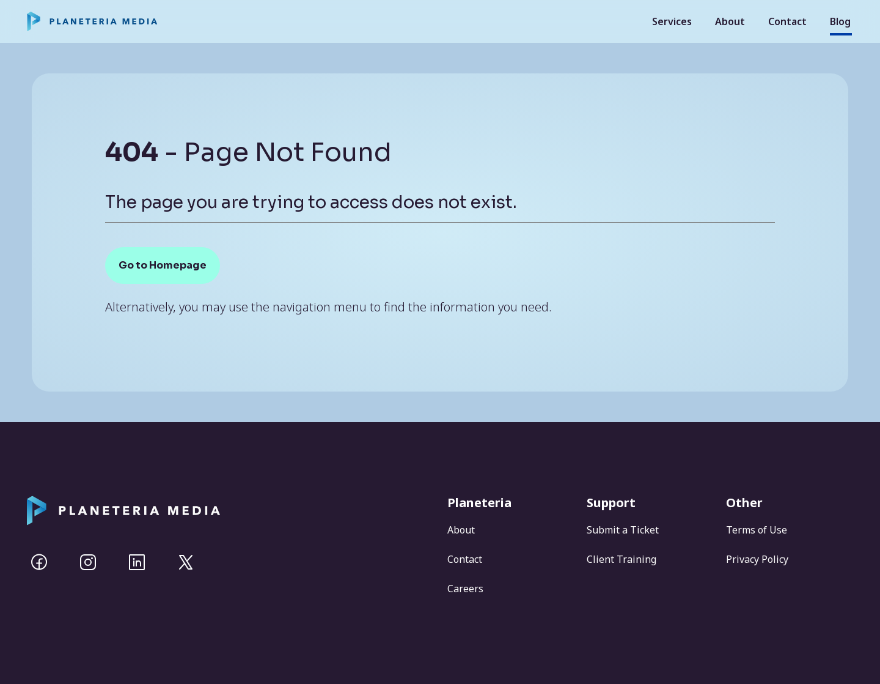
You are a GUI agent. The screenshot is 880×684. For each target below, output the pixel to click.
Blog (840, 21)
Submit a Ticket (623, 530)
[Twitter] (186, 562)
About (730, 21)
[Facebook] (39, 562)
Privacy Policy (757, 559)
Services (672, 21)
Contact (787, 21)
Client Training (621, 559)
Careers (465, 588)
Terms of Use (756, 530)
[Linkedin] (137, 562)
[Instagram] (88, 562)
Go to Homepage (163, 265)
